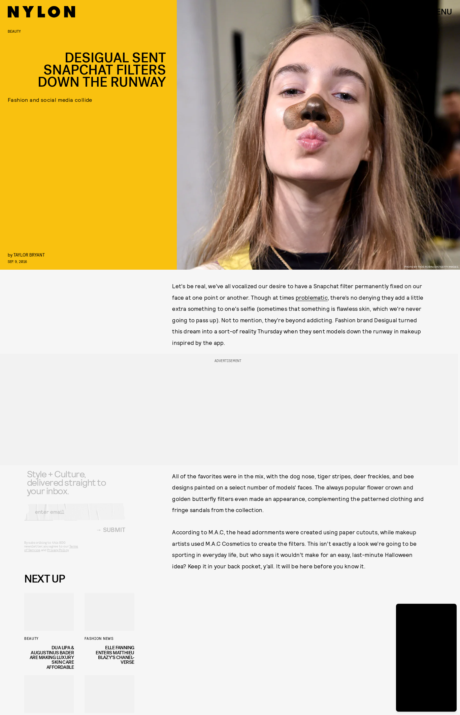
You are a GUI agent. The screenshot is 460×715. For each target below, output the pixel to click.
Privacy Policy (57, 555)
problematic (312, 297)
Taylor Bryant (29, 255)
